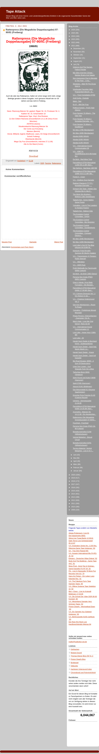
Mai (75, 458)
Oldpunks (74, 666)
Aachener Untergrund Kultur (81, 669)
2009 (73, 510)
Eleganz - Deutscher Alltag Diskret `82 (83, 558)
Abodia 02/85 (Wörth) (81, 140)
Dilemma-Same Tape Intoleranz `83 (82, 548)
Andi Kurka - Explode (81, 98)
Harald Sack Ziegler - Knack (83, 352)
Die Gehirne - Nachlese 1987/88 (85, 168)
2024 (73, 36)
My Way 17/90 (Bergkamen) (83, 130)
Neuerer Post (7, 242)
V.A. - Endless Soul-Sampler (83, 180)
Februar (76, 468)
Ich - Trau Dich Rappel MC (79, 551)
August (76, 61)
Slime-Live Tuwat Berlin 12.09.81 (81, 538)
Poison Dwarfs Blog (78, 659)
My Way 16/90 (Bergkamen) (83, 133)
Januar (76, 471)
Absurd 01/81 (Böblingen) (82, 387)
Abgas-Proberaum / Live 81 (79, 533)
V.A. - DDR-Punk (79, 265)
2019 (73, 478)
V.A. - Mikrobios (79, 262)
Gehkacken (75, 649)
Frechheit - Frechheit (80, 423)
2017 (73, 484)
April (75, 461)
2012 (73, 500)
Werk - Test (77, 101)
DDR (42, 163)
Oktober (76, 55)
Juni (75, 455)
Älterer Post (58, 242)
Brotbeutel (74, 663)
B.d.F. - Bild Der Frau (81, 105)
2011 (73, 503)
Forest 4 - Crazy (79, 177)
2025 (73, 33)
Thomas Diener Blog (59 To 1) (82, 656)
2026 (73, 30)
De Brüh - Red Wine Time (82, 159)
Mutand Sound (76, 653)
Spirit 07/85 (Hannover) (81, 383)
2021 (73, 46)
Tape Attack (15, 11)
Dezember (77, 48)
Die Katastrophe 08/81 (77, 536)
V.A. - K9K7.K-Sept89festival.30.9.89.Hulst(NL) (84, 154)
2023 (73, 39)
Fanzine (48, 163)
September (77, 58)
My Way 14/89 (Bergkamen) (83, 242)
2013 (73, 497)
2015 (73, 491)
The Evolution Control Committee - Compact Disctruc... (82, 233)
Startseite (33, 242)
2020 (73, 475)
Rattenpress (56, 163)
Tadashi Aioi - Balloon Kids (83, 211)
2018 (73, 481)
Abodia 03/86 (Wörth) (81, 136)
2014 (73, 494)
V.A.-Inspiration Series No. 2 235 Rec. (83, 546)
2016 (73, 487)
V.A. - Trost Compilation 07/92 (84, 95)
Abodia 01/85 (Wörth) (81, 143)
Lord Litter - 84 (78, 338)
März (75, 464)
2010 (73, 507)
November (77, 52)
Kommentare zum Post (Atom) (22, 247)
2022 (73, 42)
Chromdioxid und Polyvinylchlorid (83, 673)
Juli (74, 64)
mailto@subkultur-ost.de (78, 642)
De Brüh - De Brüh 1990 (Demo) (85, 274)
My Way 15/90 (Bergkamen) (83, 239)
